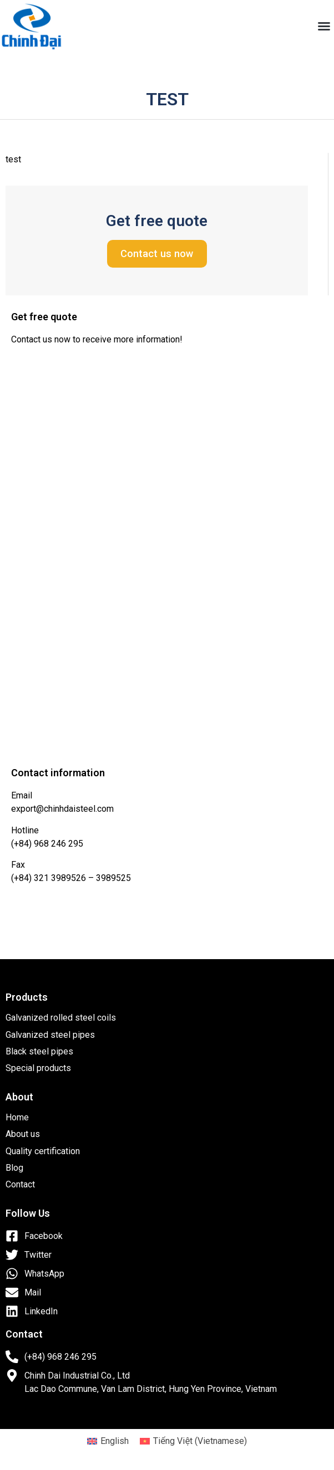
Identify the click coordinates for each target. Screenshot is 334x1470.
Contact (20, 1184)
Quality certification (43, 1151)
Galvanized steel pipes (50, 1034)
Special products (38, 1068)
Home (17, 1117)
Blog (14, 1167)
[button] (324, 26)
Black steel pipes (39, 1051)
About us (23, 1134)
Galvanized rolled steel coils (61, 1017)
